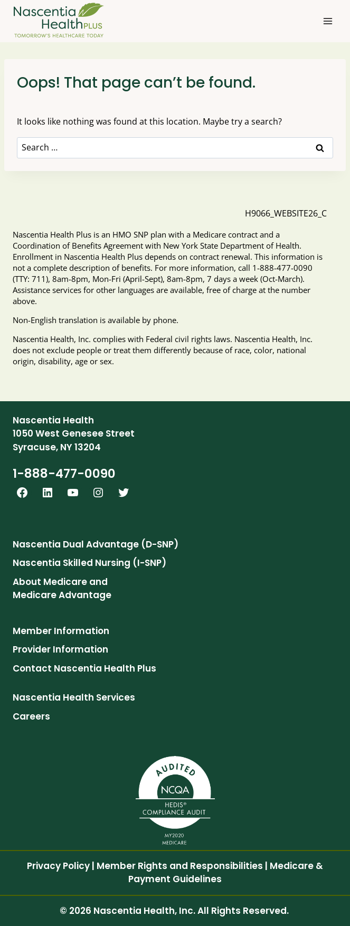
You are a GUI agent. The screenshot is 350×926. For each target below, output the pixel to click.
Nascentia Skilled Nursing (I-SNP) (89, 562)
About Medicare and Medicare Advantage (62, 588)
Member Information (61, 631)
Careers (31, 716)
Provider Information (60, 649)
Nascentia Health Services (74, 697)
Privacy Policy (58, 865)
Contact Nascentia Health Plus (84, 668)
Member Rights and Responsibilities (180, 865)
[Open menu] (327, 21)
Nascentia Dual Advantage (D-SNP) (95, 544)
